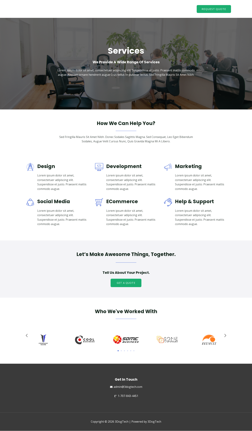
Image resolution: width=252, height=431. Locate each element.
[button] (126, 283)
